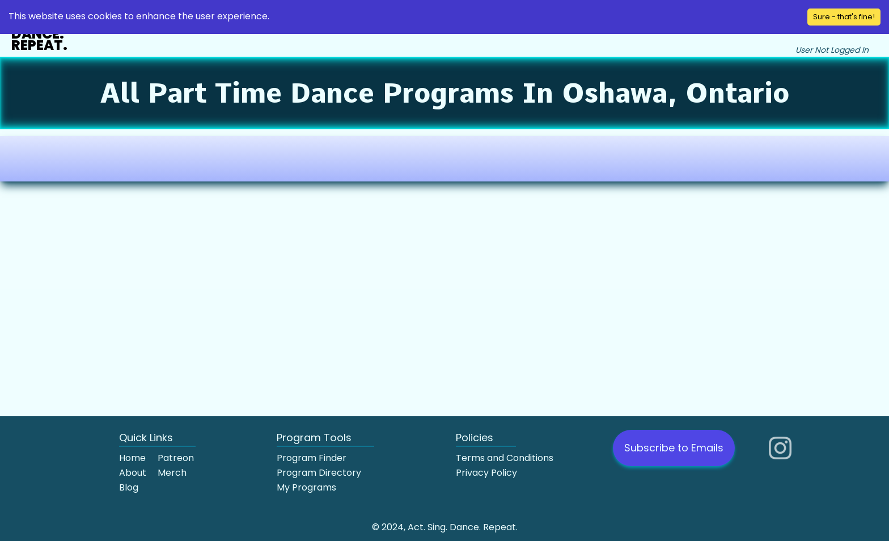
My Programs (306, 487)
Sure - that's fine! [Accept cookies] (844, 16)
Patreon (176, 457)
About (132, 472)
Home (132, 457)
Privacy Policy (486, 472)
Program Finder (311, 457)
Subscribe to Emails (673, 448)
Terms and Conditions (504, 457)
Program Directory (319, 472)
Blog (128, 487)
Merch (172, 472)
